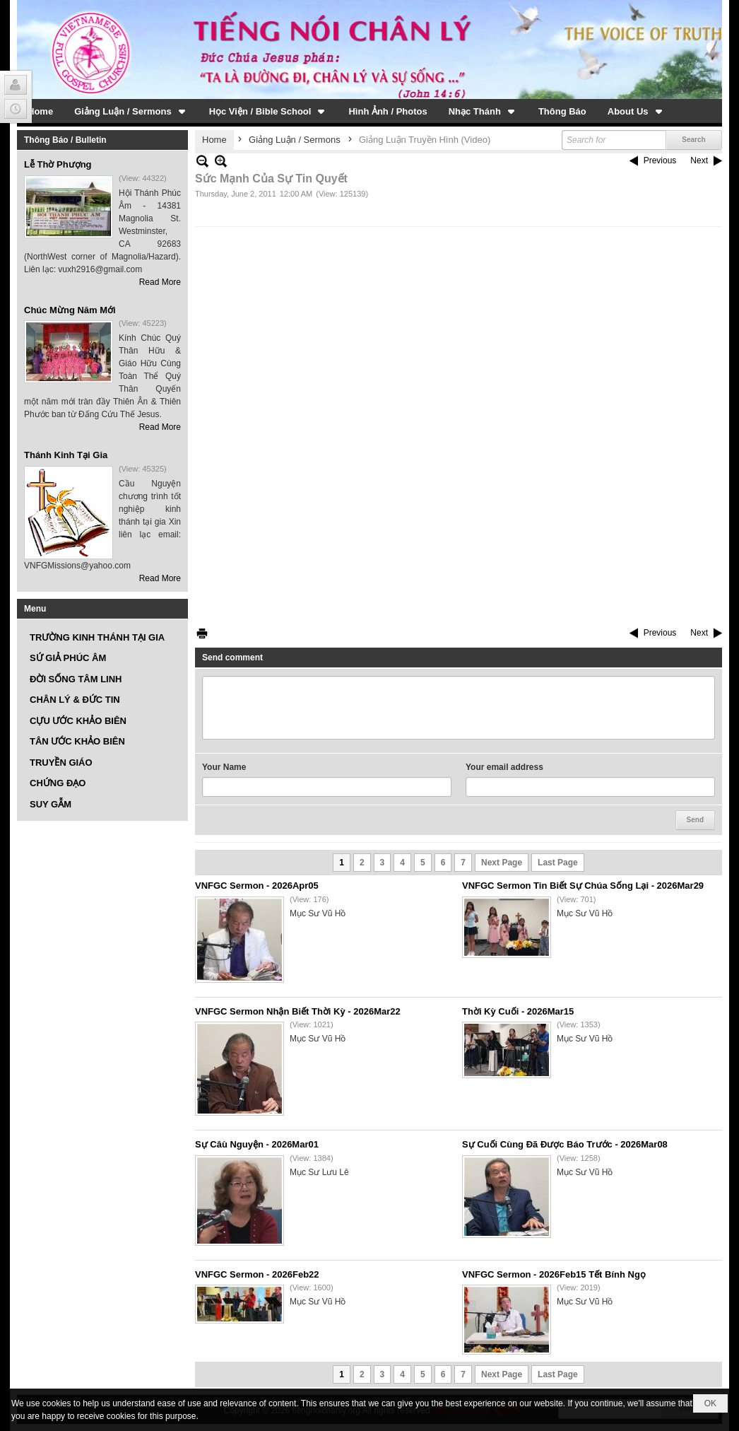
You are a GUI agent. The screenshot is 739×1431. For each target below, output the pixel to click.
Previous (660, 160)
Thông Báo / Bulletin (65, 140)
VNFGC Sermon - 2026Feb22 (257, 1274)
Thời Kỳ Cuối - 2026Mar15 (518, 1011)
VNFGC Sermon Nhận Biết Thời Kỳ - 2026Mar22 (298, 1011)
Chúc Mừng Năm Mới (70, 310)
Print (202, 633)
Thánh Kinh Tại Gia (65, 455)
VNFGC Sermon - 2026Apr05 (257, 885)
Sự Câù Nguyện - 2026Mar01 (257, 1144)
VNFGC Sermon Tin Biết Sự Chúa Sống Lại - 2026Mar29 (583, 885)
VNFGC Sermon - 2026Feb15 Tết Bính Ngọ (554, 1274)
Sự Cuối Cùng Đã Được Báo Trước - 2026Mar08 (565, 1144)
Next (699, 160)
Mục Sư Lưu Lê (319, 1172)
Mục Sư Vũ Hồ (317, 913)
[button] (131, 111)
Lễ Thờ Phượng (58, 164)
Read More (160, 282)
